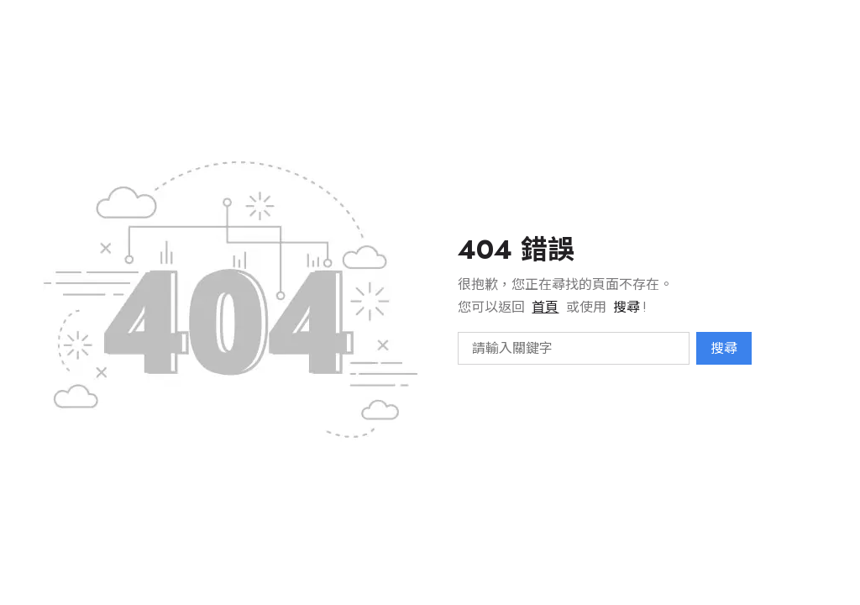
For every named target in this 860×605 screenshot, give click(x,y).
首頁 (545, 307)
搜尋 (724, 348)
